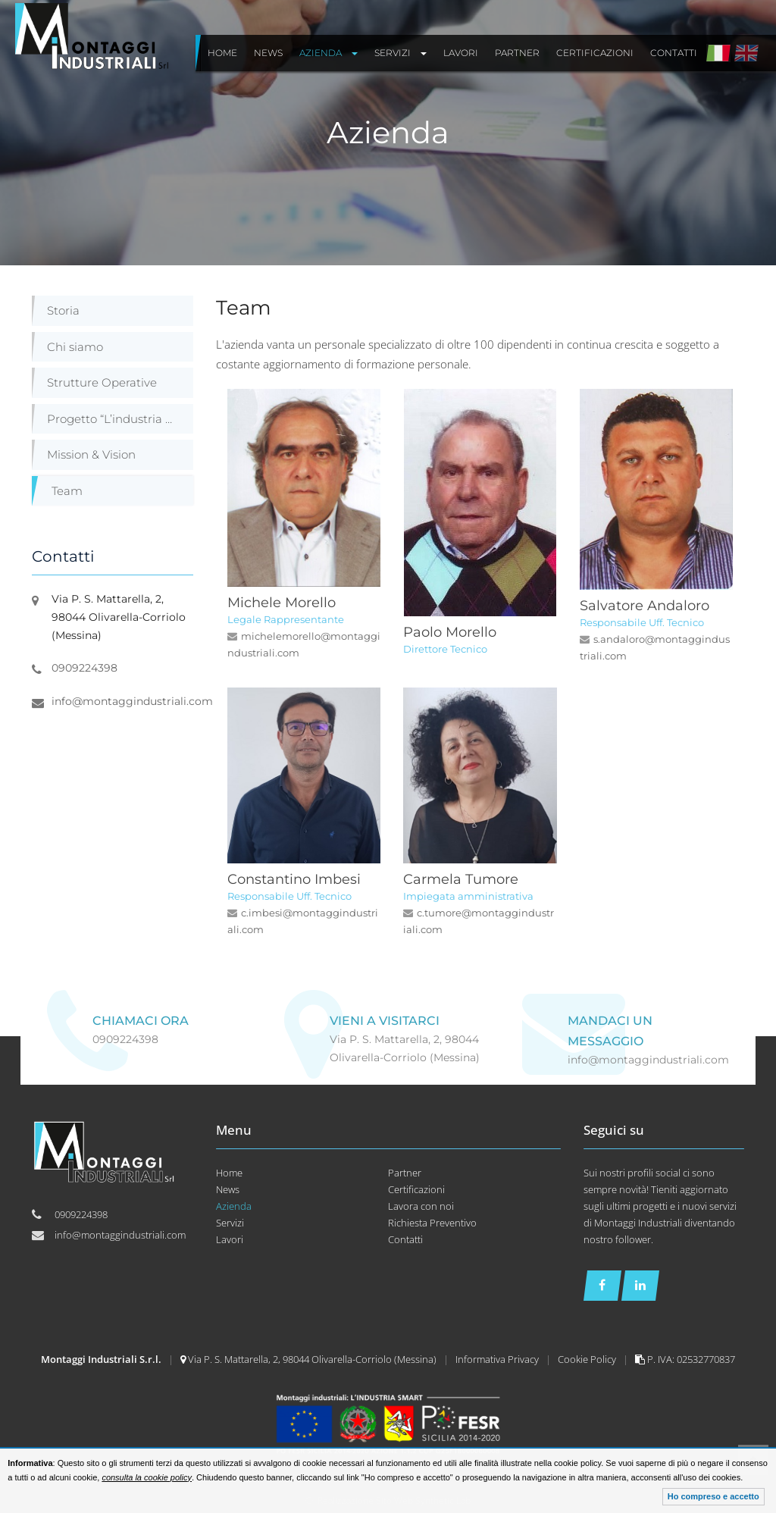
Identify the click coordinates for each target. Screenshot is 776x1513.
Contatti (405, 1239)
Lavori (229, 1239)
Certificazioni (416, 1189)
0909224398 (84, 668)
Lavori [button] (460, 52)
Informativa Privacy (498, 1359)
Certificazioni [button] (595, 52)
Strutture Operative (102, 382)
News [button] (268, 52)
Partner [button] (517, 52)
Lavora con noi (421, 1206)
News (227, 1189)
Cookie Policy (588, 1359)
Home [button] (222, 52)
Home (229, 1172)
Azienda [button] (328, 52)
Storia (63, 310)
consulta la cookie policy (147, 1477)
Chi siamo (75, 347)
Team (67, 491)
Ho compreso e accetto (713, 1496)
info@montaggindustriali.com (132, 701)
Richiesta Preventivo (432, 1223)
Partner (404, 1172)
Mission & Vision (91, 454)
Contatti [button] (673, 52)
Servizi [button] (400, 52)
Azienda (234, 1206)
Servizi (230, 1223)
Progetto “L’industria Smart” (120, 419)
